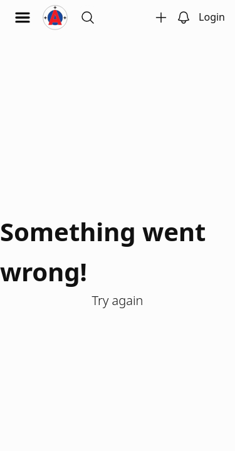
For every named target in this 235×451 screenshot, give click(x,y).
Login (212, 17)
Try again (117, 300)
